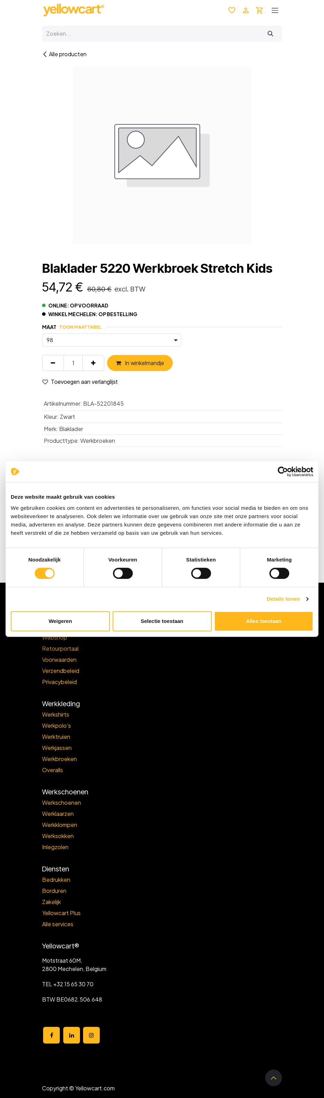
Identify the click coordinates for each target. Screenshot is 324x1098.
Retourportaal (60, 648)
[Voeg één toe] (93, 363)
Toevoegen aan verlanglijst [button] (80, 381)
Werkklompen (59, 824)
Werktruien (56, 736)
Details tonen (283, 599)
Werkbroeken (59, 758)
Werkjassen (57, 747)
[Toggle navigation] (275, 10)
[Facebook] (51, 1035)
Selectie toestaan (162, 621)
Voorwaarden (59, 659)
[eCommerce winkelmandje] (259, 10)
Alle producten (64, 54)
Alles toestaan (264, 621)
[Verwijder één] (53, 363)
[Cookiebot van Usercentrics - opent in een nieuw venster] (282, 471)
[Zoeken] (270, 34)
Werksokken (58, 835)
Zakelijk (51, 901)
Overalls (52, 770)
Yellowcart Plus (61, 913)
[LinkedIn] (71, 1035)
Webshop (54, 637)
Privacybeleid (59, 681)
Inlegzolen (55, 847)
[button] (273, 1078)
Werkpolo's (56, 725)
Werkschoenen (61, 802)
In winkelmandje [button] (140, 363)
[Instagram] (91, 1035)
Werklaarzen (58, 813)
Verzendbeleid (60, 670)
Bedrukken (56, 879)
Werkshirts (55, 714)
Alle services (57, 924)
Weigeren (60, 621)
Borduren (54, 890)
